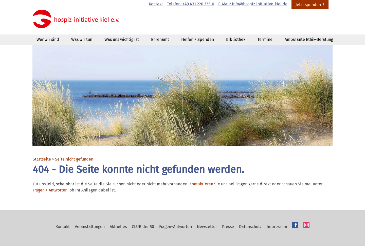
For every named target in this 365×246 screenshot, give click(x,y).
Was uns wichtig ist (121, 39)
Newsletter (207, 226)
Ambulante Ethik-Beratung (309, 39)
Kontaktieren (201, 184)
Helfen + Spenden (197, 39)
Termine (265, 39)
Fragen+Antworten (175, 226)
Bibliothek (235, 39)
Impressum (277, 226)
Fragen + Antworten (50, 190)
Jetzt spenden (308, 4)
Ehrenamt (160, 39)
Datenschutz (250, 226)
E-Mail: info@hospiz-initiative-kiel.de (252, 4)
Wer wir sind (47, 39)
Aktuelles (118, 226)
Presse (228, 226)
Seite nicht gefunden (74, 159)
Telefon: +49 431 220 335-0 (190, 4)
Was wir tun (81, 39)
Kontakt (156, 4)
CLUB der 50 (143, 226)
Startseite (42, 159)
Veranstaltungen (90, 226)
